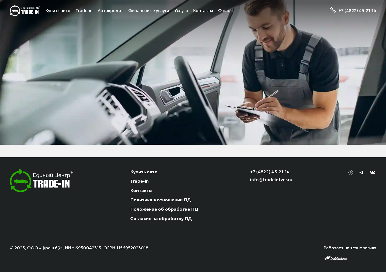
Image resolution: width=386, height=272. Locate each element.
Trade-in (139, 181)
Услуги (181, 10)
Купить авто (144, 172)
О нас (224, 10)
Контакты (203, 10)
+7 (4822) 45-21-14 (357, 10)
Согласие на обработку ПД (161, 218)
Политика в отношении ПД (160, 200)
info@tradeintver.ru (271, 179)
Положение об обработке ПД (164, 209)
